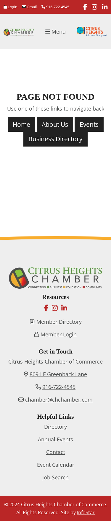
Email (29, 6)
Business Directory (55, 139)
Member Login (59, 334)
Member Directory (59, 321)
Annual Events (55, 439)
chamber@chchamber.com (59, 399)
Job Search (55, 477)
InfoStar (86, 512)
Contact (55, 452)
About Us (55, 124)
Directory (55, 426)
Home (21, 124)
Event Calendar (55, 464)
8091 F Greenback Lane (58, 374)
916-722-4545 (55, 6)
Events (89, 124)
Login (10, 6)
